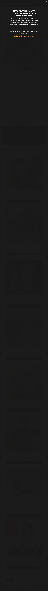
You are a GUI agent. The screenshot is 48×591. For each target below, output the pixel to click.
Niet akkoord (29, 36)
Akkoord (18, 36)
